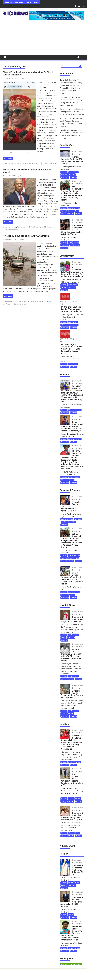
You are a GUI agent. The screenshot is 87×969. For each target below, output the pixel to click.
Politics (19, 227)
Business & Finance (74, 208)
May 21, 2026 (77, 496)
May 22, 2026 (77, 151)
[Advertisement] (43, 37)
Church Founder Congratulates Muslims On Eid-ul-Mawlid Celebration (28, 73)
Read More (8, 158)
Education (71, 410)
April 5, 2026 (77, 921)
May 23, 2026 (77, 381)
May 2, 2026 (76, 860)
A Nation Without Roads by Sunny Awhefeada (26, 235)
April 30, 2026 (77, 220)
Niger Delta (64, 211)
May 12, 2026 (77, 567)
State (73, 174)
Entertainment (72, 284)
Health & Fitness (73, 635)
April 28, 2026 (77, 769)
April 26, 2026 (77, 612)
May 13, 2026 (77, 416)
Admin (21, 78)
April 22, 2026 (77, 685)
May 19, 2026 (77, 262)
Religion (19, 164)
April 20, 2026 (77, 892)
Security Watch (65, 174)
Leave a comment (50, 164)
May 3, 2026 (76, 446)
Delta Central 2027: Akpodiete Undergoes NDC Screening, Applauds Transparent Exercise (72, 111)
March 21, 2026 (66, 301)
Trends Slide (27, 164)
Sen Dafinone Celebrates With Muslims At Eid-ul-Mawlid (27, 170)
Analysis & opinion (10, 301)
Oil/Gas (64, 522)
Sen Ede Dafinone (47, 227)
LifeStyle (63, 325)
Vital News (35, 164)
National (13, 164)
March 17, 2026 (66, 339)
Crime (70, 172)
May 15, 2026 (77, 181)
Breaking (7, 164)
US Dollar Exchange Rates (71, 965)
